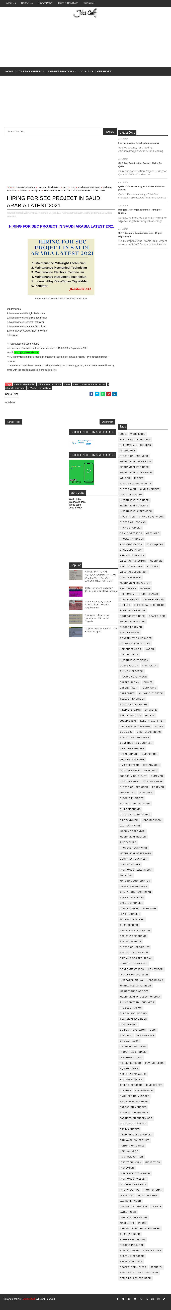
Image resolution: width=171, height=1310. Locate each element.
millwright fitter (151, 693)
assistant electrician (135, 930)
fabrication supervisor (136, 1118)
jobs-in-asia (155, 980)
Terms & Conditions (68, 3)
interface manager (133, 1184)
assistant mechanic (133, 936)
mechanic (156, 561)
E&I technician (130, 682)
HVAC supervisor (131, 566)
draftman (150, 770)
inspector (127, 1168)
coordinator (144, 1090)
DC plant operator (133, 1030)
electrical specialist (135, 947)
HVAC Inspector (130, 715)
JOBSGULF (29, 1299)
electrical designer (134, 787)
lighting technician (133, 1217)
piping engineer (131, 528)
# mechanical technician (93, 384)
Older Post (107, 422)
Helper (150, 715)
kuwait (153, 594)
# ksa (75, 384)
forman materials (132, 1146)
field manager (130, 1129)
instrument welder (133, 1179)
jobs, (54, 213)
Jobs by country (29, 71)
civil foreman (129, 599)
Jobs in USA (75, 507)
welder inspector (132, 759)
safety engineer (131, 903)
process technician (133, 848)
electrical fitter (152, 721)
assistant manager (133, 1074)
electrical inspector (149, 605)
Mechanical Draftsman (135, 853)
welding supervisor (134, 572)
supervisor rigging (133, 1013)
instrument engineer (134, 500)
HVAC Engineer (130, 633)
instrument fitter (132, 594)
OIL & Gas (86, 71)
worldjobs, (12, 216)
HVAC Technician (131, 495)
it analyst (127, 1195)
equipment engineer (133, 859)
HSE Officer (128, 588)
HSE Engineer (129, 655)
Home (9, 71)
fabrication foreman (134, 1113)
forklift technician (133, 964)
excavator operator (134, 953)
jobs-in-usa (128, 793)
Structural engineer (134, 737)
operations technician (135, 892)
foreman (158, 787)
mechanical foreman (134, 506)
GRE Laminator (130, 1041)
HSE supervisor (130, 649)
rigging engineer (132, 798)
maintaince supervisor (135, 986)
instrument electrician (136, 870)
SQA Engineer (129, 1068)
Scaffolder (157, 616)
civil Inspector (130, 577)
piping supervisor (151, 517)
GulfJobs (126, 732)
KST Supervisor (130, 1063)
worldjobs (137, 434)
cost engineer (153, 781)
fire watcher (129, 820)
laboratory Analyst (133, 1206)
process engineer (132, 616)
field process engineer (136, 1135)
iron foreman (153, 1190)
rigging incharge (132, 1245)
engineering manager (135, 1096)
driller (125, 605)
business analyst (132, 1079)
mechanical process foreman (140, 997)
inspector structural (135, 1173)
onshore (151, 710)
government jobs (132, 969)
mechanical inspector (135, 583)
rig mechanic (129, 754)
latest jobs (128, 1212)
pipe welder (128, 842)
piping (142, 1223)
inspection (152, 1162)
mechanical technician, (73, 213)
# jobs (67, 384)
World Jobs (75, 499)
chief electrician (149, 732)
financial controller (135, 1140)
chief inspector (131, 1085)
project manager (132, 539)
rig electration (131, 1008)
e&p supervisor (130, 941)
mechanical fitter (132, 621)
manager (126, 875)
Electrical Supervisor (135, 484)
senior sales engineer (135, 1278)
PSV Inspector (155, 1063)
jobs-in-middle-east (133, 776)
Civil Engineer (150, 489)
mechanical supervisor (136, 472)
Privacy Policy (45, 3)
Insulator (150, 908)
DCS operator (129, 781)
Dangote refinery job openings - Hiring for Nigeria (97, 618)
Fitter (159, 726)
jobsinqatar (154, 544)
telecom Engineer (132, 699)
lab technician (130, 826)
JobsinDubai (128, 721)
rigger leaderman (132, 1239)
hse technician (130, 864)
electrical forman (133, 522)
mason (149, 649)
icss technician (130, 1162)
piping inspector (131, 671)
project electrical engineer (140, 1228)
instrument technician (135, 445)
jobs (123, 434)
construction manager (136, 638)
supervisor (149, 754)
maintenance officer (134, 991)
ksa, (59, 213)
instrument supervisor (136, 511)
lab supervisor (130, 1201)
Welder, (108, 213)
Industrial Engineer (134, 1052)
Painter (145, 588)
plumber (152, 566)
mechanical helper (133, 837)
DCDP (153, 1030)
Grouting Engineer (133, 1046)
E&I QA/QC (126, 1035)
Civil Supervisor (131, 550)
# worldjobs (45, 388)
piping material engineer (137, 1002)
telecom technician (133, 704)
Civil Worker (129, 1024)
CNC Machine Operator (135, 726)
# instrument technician (49, 384)
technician (148, 688)
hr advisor (155, 969)
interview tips (130, 1190)
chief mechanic (130, 809)
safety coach (152, 1250)
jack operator (148, 1195)
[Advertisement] (86, 42)
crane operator (131, 533)
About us (11, 3)
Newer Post (13, 422)
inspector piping (131, 980)
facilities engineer (133, 1124)
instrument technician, (40, 213)
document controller (135, 644)
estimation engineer (134, 1102)
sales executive (131, 1262)
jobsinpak (146, 793)
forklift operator (133, 610)
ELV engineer (145, 1035)
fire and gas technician (136, 958)
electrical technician (135, 439)
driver (148, 682)
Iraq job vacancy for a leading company (138, 143)
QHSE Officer (129, 925)
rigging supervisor (133, 677)
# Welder (32, 388)
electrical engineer (134, 456)
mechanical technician (135, 461)
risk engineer (129, 1250)
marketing (127, 1223)
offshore (104, 71)
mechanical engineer (134, 467)
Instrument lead (131, 1057)
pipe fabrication (131, 544)
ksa (72, 187)
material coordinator (135, 881)
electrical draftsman (135, 815)
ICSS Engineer (129, 908)
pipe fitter (127, 517)
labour (156, 1206)
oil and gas (127, 450)
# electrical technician (24, 384)
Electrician (128, 489)
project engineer (132, 555)
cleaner (125, 1090)
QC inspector (129, 666)
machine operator (132, 831)
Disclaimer (88, 3)
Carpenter (127, 693)
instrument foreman (134, 660)
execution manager (133, 1107)
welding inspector (133, 561)
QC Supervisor (130, 770)
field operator (130, 710)
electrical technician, (20, 213)
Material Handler (132, 919)
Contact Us (27, 3)
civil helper (154, 1085)
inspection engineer (134, 975)
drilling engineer (132, 748)
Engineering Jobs (61, 71)
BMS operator (129, 765)
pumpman (157, 776)
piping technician (132, 897)
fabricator (150, 666)
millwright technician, (94, 213)
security (156, 1267)
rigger (139, 478)
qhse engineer (130, 1234)
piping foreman (153, 599)
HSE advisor (151, 765)
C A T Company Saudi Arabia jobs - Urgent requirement (98, 604)
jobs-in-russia (152, 820)
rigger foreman (131, 627)
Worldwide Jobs (77, 502)
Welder (125, 478)
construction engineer (136, 743)
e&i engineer (128, 688)
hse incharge (129, 1151)
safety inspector (132, 1256)
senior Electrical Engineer (139, 1273)
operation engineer (133, 886)
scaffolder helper (133, 1267)
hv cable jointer (131, 1157)
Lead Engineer (130, 914)
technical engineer (133, 1019)
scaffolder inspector (135, 804)
